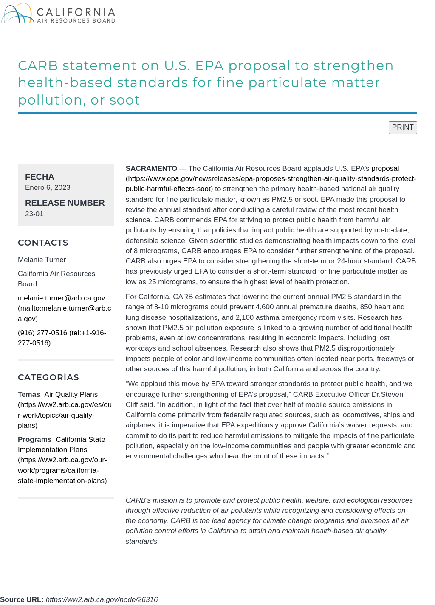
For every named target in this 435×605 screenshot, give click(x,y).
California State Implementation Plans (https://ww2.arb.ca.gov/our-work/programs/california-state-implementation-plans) (62, 460)
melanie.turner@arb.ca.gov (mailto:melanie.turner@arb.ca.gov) (64, 308)
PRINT (403, 127)
